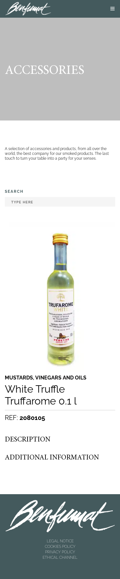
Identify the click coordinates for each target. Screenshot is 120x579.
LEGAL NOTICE (60, 541)
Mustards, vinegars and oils (45, 377)
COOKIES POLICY (60, 546)
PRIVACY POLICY (60, 552)
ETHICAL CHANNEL (60, 557)
